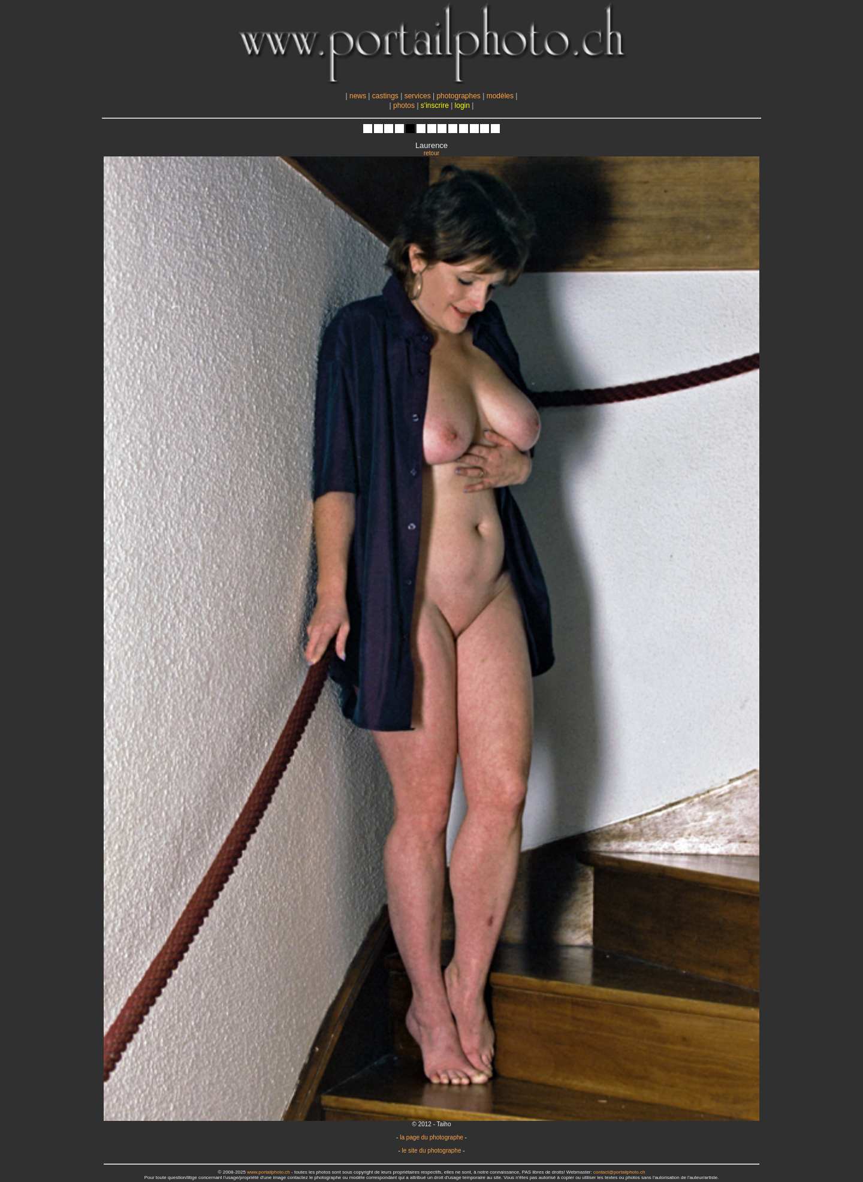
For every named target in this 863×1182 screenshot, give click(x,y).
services (418, 96)
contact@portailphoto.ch (619, 1172)
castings (385, 96)
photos (404, 105)
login (462, 105)
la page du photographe (431, 1137)
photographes (458, 96)
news (357, 96)
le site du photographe (431, 1150)
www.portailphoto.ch (268, 1172)
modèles (500, 96)
